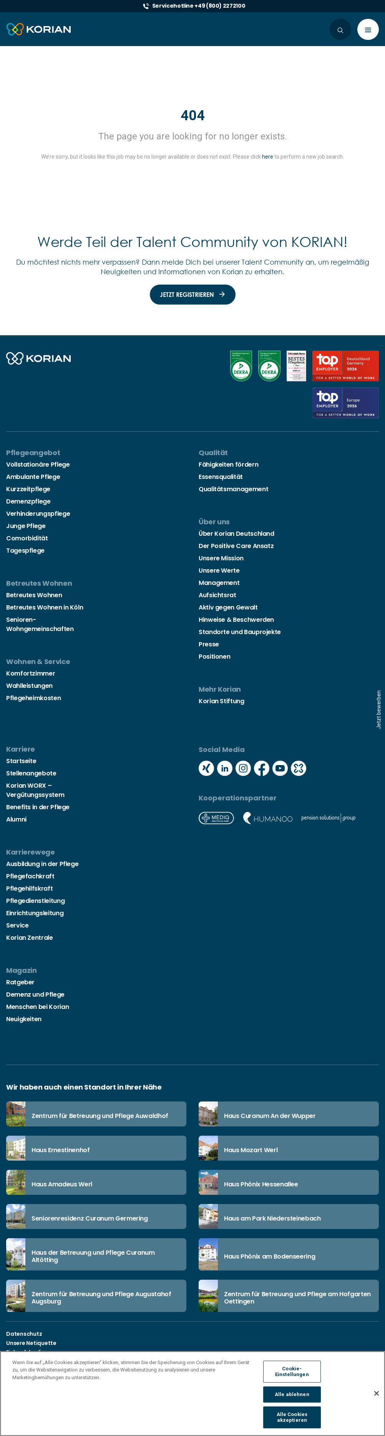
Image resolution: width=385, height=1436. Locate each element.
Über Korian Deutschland (236, 533)
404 (193, 116)
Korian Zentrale (29, 937)
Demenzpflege (28, 501)
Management (219, 582)
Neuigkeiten (23, 1019)
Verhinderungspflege (38, 513)
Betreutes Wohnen (34, 595)
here (267, 157)
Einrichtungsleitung (34, 913)
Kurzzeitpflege (28, 489)
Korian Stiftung (221, 701)
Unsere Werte (219, 570)
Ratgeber (20, 982)
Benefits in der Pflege (38, 807)
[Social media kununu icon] (298, 769)
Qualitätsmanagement (233, 489)
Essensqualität (221, 476)
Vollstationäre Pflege (38, 464)
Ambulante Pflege (33, 476)
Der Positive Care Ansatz (236, 546)
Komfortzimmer (30, 673)
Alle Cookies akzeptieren (292, 1422)
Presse (209, 644)
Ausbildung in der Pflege (42, 864)
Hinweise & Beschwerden (236, 619)
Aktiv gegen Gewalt (228, 607)
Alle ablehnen (292, 1399)
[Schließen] (376, 1398)
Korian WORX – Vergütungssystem (35, 790)
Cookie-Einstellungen (292, 1377)
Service (17, 925)
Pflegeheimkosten (33, 698)
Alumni (16, 819)
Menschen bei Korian (37, 1006)
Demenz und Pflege (35, 994)
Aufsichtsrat (217, 595)
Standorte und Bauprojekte (240, 632)
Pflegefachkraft (30, 876)
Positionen (214, 656)
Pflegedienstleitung (35, 900)
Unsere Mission (221, 558)
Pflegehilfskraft (29, 888)
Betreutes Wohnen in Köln (44, 607)
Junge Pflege (26, 526)
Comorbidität (27, 538)
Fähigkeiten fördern (228, 464)
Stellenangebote (31, 773)
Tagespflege (25, 550)
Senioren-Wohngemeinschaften (40, 624)
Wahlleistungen (29, 685)
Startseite (21, 761)
